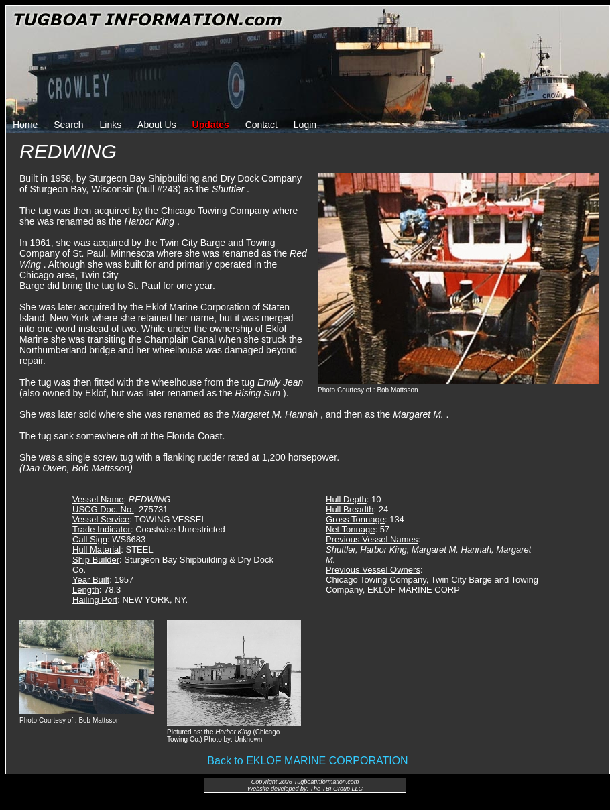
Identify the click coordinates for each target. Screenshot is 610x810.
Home (25, 124)
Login (305, 124)
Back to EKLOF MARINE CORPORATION (307, 760)
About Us (156, 124)
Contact (261, 124)
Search (68, 124)
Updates (210, 124)
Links (111, 124)
